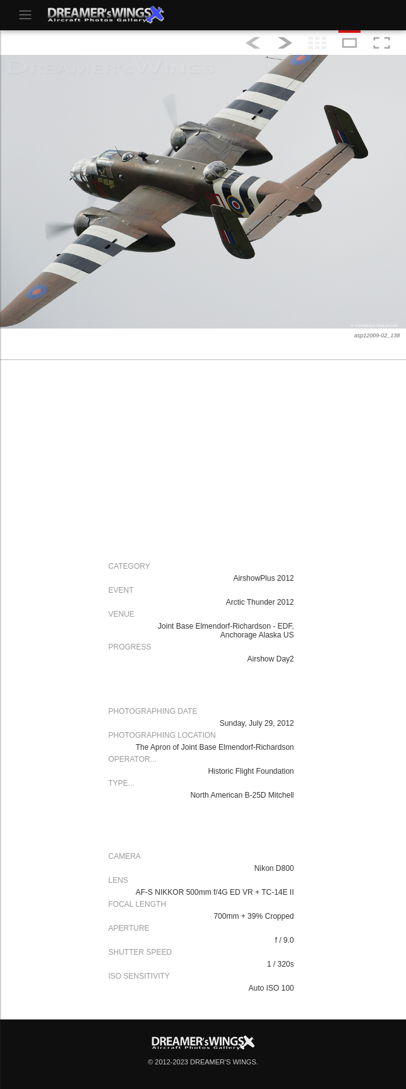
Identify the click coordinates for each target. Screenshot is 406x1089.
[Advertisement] (200, 458)
